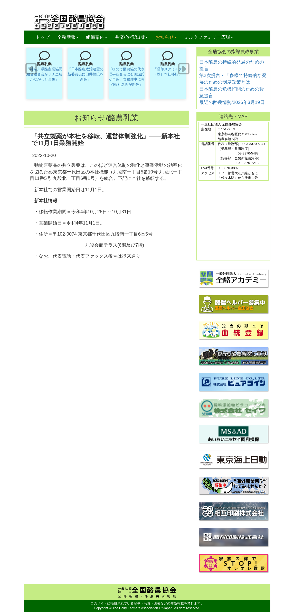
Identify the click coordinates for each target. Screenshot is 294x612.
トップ (43, 37)
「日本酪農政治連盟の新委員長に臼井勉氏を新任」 (85, 74)
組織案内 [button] (96, 37)
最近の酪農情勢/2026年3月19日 (232, 102)
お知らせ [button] (165, 37)
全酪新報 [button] (69, 37)
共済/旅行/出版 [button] (131, 37)
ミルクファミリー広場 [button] (208, 37)
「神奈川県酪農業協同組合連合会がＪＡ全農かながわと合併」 (44, 74)
